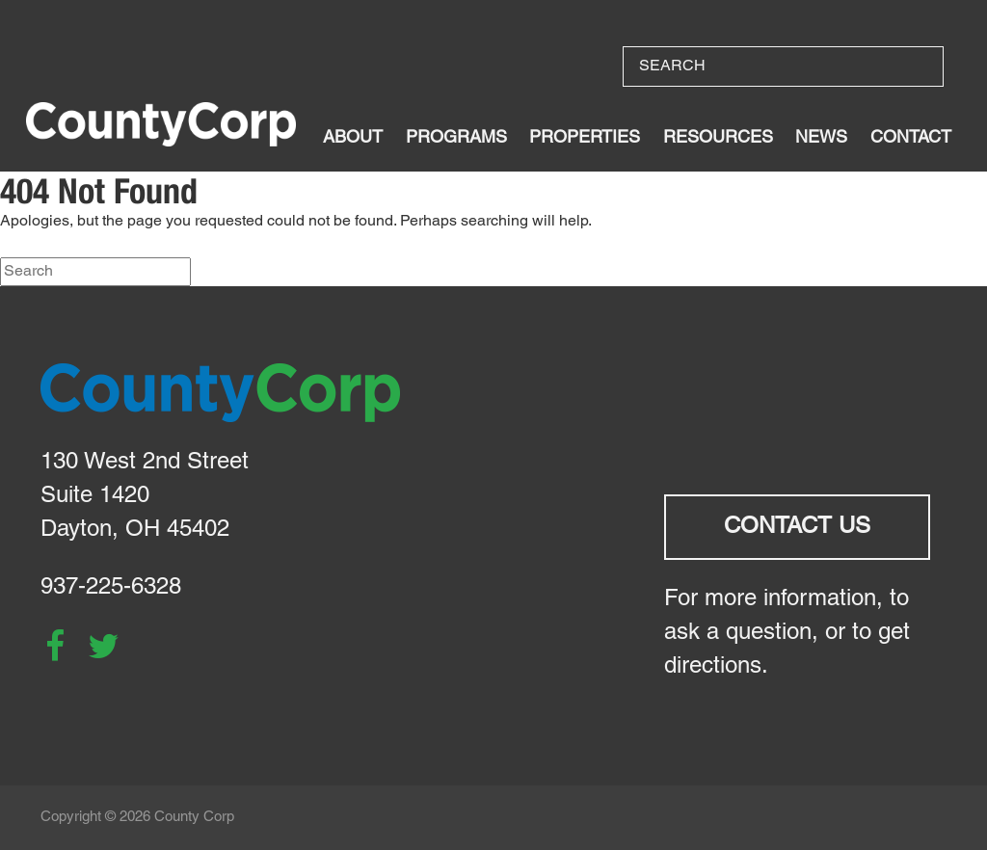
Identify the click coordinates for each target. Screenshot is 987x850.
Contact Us (797, 527)
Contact (910, 138)
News (821, 138)
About (353, 138)
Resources (718, 138)
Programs (456, 138)
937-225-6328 (110, 587)
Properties (584, 138)
